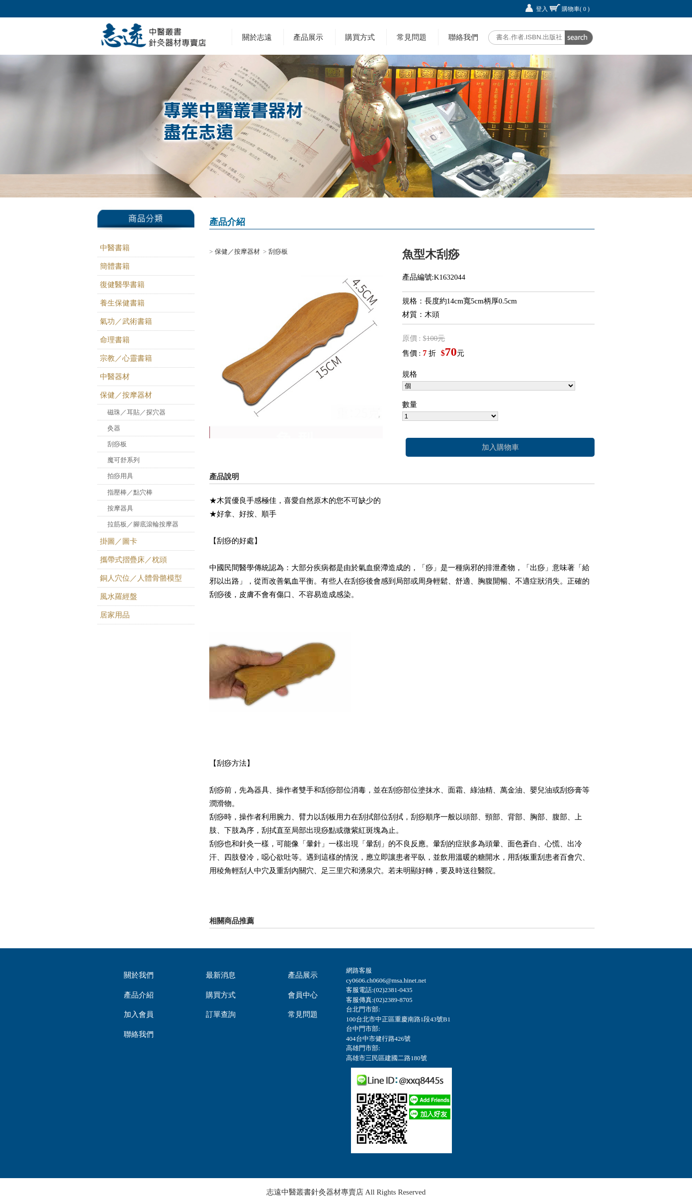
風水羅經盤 (118, 597)
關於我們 (139, 975)
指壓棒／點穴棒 (130, 492)
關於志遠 (257, 37)
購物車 (576, 8)
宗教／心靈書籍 (126, 358)
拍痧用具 (120, 476)
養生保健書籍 (122, 303)
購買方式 (360, 37)
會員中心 (303, 995)
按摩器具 (120, 508)
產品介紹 (139, 995)
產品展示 (308, 37)
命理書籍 (115, 340)
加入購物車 (500, 447)
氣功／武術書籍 (126, 321)
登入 (542, 8)
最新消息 (221, 975)
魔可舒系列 (123, 460)
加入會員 (139, 1014)
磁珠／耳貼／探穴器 (136, 412)
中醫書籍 (115, 248)
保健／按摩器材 (126, 395)
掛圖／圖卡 (118, 541)
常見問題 (412, 37)
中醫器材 (115, 377)
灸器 (113, 428)
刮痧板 (117, 444)
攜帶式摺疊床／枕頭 (133, 560)
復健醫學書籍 (122, 285)
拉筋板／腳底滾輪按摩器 (142, 524)
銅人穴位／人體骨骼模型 (141, 578)
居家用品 (115, 615)
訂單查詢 (221, 1014)
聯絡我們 (463, 37)
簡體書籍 (115, 266)
